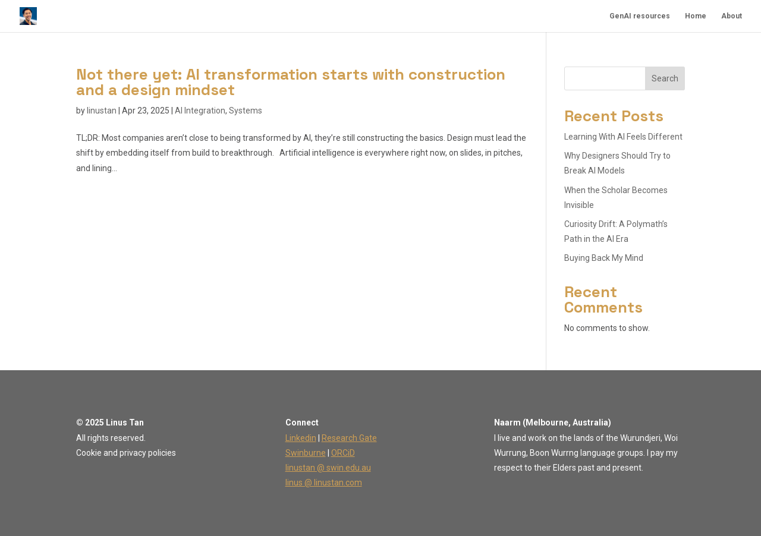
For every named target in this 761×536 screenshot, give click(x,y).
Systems (245, 110)
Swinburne (305, 453)
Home (695, 16)
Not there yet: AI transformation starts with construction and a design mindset (290, 82)
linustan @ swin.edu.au (328, 467)
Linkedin (300, 438)
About (731, 16)
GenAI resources (639, 16)
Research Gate (349, 438)
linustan (102, 110)
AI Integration (200, 110)
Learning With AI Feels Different (623, 136)
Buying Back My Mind (603, 258)
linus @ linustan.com (323, 482)
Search (665, 78)
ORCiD (343, 453)
